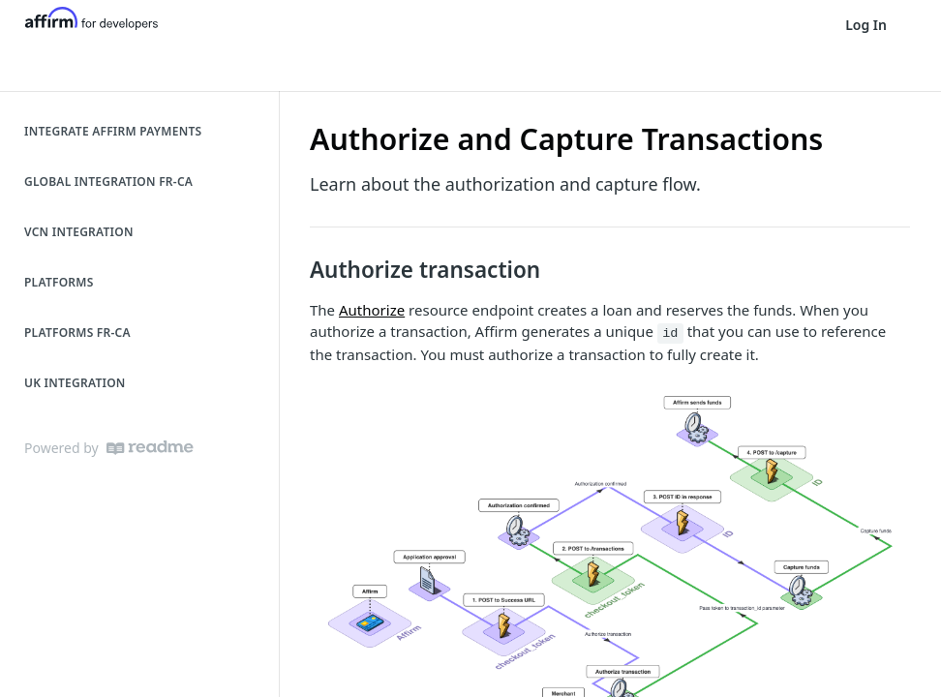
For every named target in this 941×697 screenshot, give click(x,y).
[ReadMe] (150, 447)
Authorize (372, 309)
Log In (866, 24)
